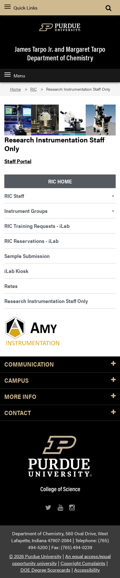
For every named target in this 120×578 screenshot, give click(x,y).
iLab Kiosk (16, 270)
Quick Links (21, 7)
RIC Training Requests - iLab (37, 225)
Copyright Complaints (83, 563)
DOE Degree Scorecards (45, 569)
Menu (14, 75)
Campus (60, 380)
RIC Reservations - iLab (31, 240)
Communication (60, 364)
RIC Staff (59, 195)
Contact (60, 413)
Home (15, 89)
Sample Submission (27, 255)
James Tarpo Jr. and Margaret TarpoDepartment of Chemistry (60, 53)
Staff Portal (17, 161)
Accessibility (87, 569)
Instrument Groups (59, 210)
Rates (11, 285)
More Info (60, 396)
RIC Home (60, 181)
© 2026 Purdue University (35, 556)
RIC (33, 89)
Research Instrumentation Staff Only (46, 300)
